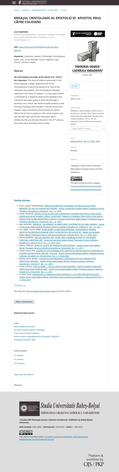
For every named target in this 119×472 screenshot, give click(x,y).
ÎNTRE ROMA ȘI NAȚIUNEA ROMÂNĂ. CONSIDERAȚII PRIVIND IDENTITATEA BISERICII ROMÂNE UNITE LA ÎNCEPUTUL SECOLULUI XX (57, 230)
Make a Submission (24, 301)
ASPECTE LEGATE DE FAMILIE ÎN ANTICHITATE (55, 245)
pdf (75, 86)
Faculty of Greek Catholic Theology (29, 330)
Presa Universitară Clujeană (26, 333)
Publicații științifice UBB (24, 339)
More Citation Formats (81, 128)
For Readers (18, 355)
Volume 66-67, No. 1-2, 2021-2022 (45, 10)
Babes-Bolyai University (24, 326)
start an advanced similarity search (41, 291)
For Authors (18, 359)
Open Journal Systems (24, 374)
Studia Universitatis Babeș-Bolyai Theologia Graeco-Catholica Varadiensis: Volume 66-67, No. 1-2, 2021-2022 (59, 233)
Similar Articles (22, 200)
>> (25, 285)
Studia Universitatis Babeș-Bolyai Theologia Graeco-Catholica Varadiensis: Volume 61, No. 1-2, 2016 (61, 225)
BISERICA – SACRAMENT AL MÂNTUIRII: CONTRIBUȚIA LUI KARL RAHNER (65, 224)
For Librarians (19, 363)
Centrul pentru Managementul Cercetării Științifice (36, 336)
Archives (25, 10)
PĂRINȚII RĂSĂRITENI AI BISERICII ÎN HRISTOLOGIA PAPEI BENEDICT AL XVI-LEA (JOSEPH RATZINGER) (57, 207)
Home (16, 10)
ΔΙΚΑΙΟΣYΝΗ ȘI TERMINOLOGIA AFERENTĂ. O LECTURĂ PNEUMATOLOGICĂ (66, 274)
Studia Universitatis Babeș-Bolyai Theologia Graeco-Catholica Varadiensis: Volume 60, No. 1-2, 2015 (59, 246)
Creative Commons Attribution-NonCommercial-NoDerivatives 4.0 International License (86, 186)
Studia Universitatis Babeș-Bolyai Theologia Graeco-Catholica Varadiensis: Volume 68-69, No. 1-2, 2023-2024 (61, 254)
